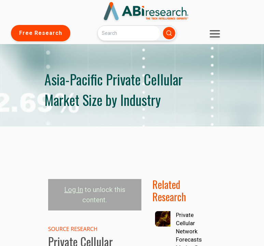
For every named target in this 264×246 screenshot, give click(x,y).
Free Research (40, 33)
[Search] (129, 33)
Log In (73, 190)
